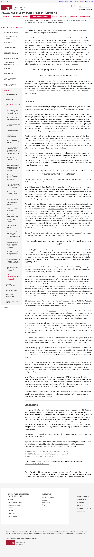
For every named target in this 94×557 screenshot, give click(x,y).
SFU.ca (90, 9)
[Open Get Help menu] (10, 17)
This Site (82, 9)
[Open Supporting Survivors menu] (29, 17)
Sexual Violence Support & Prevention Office (29, 12)
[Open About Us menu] (67, 17)
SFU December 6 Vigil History (12, 301)
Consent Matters (10, 47)
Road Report (81, 502)
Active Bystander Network (10, 85)
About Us (63, 17)
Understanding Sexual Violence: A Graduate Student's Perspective (13, 261)
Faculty (54, 17)
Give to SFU (80, 505)
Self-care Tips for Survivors (12, 226)
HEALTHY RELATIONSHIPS (10, 285)
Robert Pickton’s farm (48, 43)
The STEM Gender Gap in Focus (13, 124)
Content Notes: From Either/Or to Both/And (13, 118)
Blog (67, 20)
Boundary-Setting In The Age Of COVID (13, 158)
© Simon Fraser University (31, 538)
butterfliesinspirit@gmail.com (70, 352)
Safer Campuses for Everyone (10, 37)
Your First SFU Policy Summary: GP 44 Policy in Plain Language (13, 185)
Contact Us (73, 17)
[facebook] (7, 1)
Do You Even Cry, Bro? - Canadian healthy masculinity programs (13, 193)
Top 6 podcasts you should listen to (12, 135)
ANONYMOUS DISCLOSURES (10, 295)
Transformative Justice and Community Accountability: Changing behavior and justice (13, 235)
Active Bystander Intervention (10, 78)
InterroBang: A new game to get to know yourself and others (13, 111)
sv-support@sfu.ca (87, 1)
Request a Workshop (11, 32)
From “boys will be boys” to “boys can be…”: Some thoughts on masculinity (14, 202)
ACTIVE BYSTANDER (11, 95)
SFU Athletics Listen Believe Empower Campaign (13, 268)
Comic (6, 307)
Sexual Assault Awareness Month (10, 52)
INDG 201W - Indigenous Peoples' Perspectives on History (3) (46, 454)
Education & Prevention (40, 17)
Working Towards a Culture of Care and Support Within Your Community (12, 245)
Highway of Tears (76, 40)
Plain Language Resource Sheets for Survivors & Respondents (13, 177)
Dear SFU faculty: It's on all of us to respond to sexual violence (14, 253)
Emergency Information (84, 508)
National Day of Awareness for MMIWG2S (12, 63)
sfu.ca (3, 1)
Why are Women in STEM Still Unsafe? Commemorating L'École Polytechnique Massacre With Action (13, 150)
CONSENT (8, 99)
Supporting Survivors (20, 17)
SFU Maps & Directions (83, 497)
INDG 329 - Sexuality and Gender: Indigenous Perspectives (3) (46, 452)
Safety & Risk (81, 494)
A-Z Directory (81, 511)
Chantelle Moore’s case (56, 209)
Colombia (52, 311)
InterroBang (8, 73)
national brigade (59, 323)
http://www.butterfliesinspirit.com (37, 464)
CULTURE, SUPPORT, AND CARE (79, 20)
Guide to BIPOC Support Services (14, 141)
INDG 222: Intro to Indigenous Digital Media (40, 456)
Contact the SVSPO (65, 1)
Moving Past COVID (12, 130)
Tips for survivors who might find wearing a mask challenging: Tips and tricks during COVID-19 (13, 167)
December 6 (7, 69)
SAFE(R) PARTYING (11, 290)
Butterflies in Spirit (55, 81)
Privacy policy (20, 538)
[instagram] (10, 1)
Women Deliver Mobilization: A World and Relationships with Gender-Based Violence (13, 218)
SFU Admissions (81, 499)
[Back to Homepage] (13, 7)
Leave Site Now (85, 17)
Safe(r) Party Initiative (11, 58)
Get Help (6, 17)
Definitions (8, 43)
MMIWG (62, 129)
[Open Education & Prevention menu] (49, 17)
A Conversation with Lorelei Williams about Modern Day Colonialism (13, 277)
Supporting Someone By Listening (13, 209)
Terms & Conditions (11, 538)
